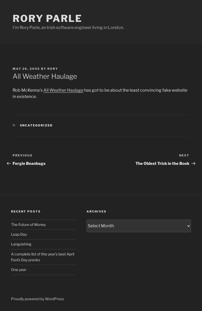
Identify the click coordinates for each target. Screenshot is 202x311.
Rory (52, 69)
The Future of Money (28, 224)
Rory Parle (47, 18)
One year (18, 269)
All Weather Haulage (63, 90)
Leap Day (19, 234)
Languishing (21, 244)
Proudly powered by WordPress (37, 299)
